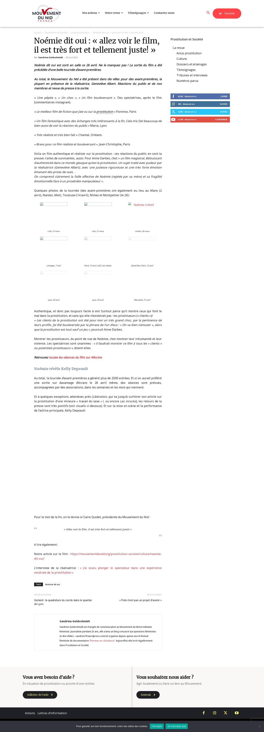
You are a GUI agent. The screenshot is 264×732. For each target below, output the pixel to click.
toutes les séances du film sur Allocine (75, 357)
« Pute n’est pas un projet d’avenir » (140, 600)
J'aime (224, 96)
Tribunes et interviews (192, 75)
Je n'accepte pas (176, 726)
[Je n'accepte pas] (259, 726)
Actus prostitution (80, 32)
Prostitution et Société (56, 32)
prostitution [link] (104, 112)
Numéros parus (187, 81)
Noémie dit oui (52, 584)
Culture (182, 59)
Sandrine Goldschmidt (50, 57)
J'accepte (157, 726)
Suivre (223, 104)
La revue (179, 48)
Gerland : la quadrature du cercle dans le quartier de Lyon (63, 602)
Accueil (37, 32)
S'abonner (221, 119)
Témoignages (186, 70)
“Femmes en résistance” (102, 640)
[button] (208, 12)
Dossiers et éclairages (192, 64)
